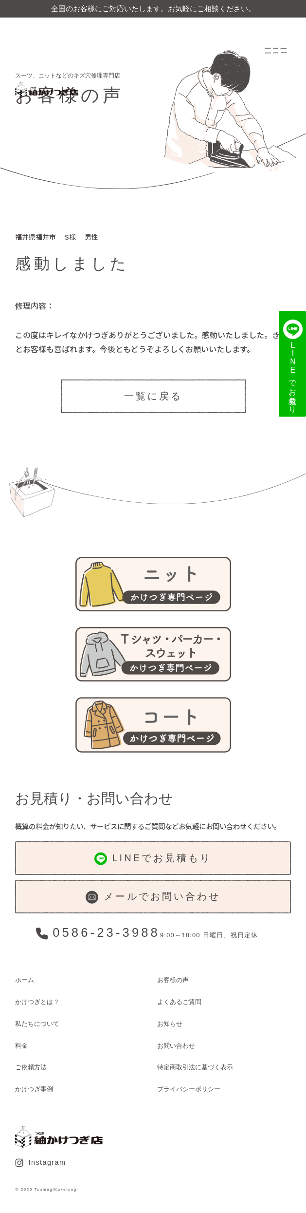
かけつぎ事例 (34, 1089)
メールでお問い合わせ (153, 897)
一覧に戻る (153, 396)
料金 (21, 1045)
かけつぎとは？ (37, 1001)
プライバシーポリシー (188, 1089)
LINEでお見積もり (153, 859)
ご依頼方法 (31, 1067)
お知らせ (169, 1023)
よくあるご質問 (179, 1001)
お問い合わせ (176, 1045)
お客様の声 (173, 980)
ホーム (24, 980)
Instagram (40, 1162)
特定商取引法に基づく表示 (195, 1067)
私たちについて (37, 1023)
